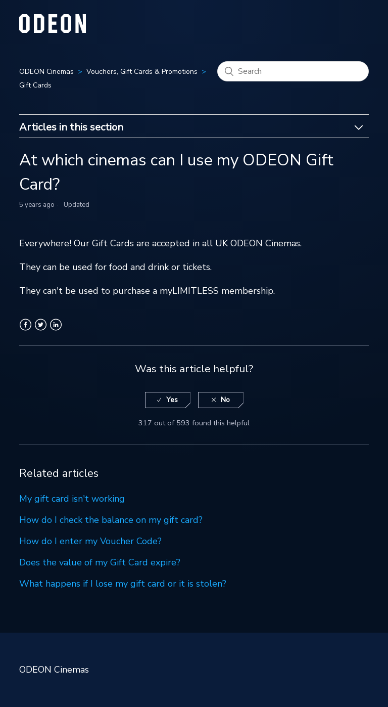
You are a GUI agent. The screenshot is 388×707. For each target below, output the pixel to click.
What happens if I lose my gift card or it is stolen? (122, 584)
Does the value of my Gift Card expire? (99, 562)
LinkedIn (56, 330)
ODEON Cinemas (46, 71)
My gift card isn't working (72, 499)
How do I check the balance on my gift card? (111, 520)
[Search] (293, 71)
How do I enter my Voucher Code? (90, 541)
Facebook (25, 330)
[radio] (167, 400)
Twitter (40, 330)
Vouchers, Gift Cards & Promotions (142, 71)
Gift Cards (35, 85)
